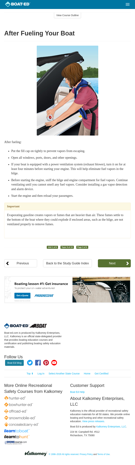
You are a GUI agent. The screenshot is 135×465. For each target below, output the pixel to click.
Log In (41, 373)
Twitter (30, 362)
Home (87, 373)
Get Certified (101, 373)
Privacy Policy (86, 454)
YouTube (54, 362)
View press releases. (93, 421)
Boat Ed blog (14, 362)
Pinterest (46, 362)
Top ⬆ (30, 373)
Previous (23, 263)
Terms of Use (103, 454)
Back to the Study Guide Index (67, 263)
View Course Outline (67, 15)
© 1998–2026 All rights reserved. (64, 454)
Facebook (38, 362)
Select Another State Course (64, 373)
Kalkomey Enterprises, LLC (111, 426)
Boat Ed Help (77, 392)
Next (112, 263)
